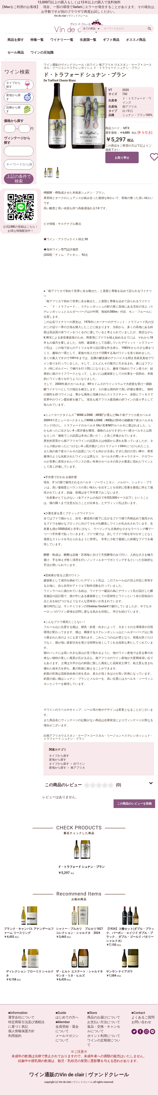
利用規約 (14, 1036)
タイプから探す (59, 755)
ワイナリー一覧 (61, 40)
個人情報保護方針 (21, 1031)
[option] (76, 116)
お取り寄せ (122, 157)
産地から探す (57, 759)
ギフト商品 (111, 40)
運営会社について (21, 1017)
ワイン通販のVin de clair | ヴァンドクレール (79, 1075)
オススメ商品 (136, 40)
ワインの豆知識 (41, 52)
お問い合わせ (141, 1022)
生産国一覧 (88, 40)
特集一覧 (37, 40)
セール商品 (15, 52)
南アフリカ (78, 767)
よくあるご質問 (143, 1017)
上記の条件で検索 (18, 178)
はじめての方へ (67, 1017)
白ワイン (79, 763)
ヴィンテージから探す (17, 140)
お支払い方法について (103, 1022)
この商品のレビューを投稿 (134, 803)
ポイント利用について (103, 1036)
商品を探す (15, 40)
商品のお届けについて (103, 1017)
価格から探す (14, 121)
